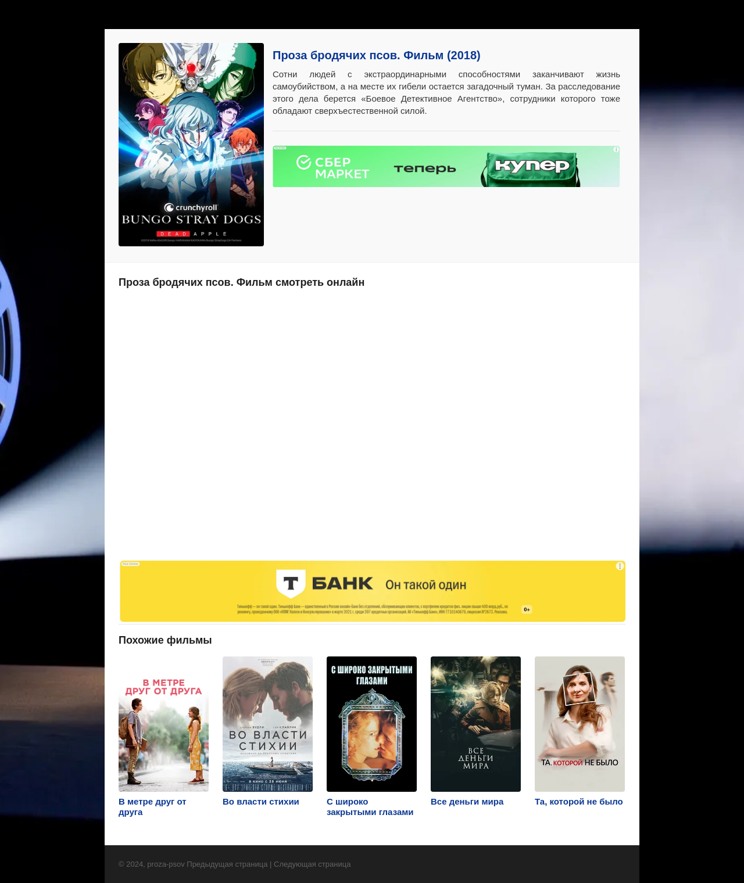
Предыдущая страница (227, 864)
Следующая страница (312, 864)
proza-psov (165, 864)
